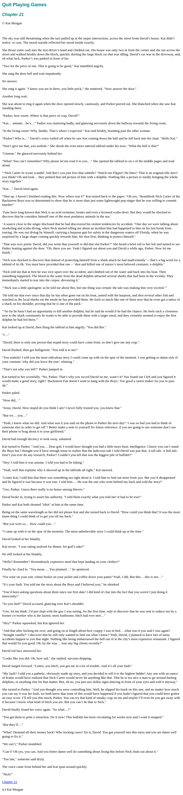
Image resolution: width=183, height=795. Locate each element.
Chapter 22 (9, 782)
